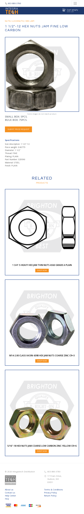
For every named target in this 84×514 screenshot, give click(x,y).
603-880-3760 (13, 3)
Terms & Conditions (53, 489)
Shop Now (42, 270)
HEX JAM (30, 21)
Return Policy (50, 495)
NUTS (8, 21)
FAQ (7, 499)
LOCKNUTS (18, 21)
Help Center (10, 495)
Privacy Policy (50, 492)
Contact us (10, 492)
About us (9, 489)
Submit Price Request (18, 129)
